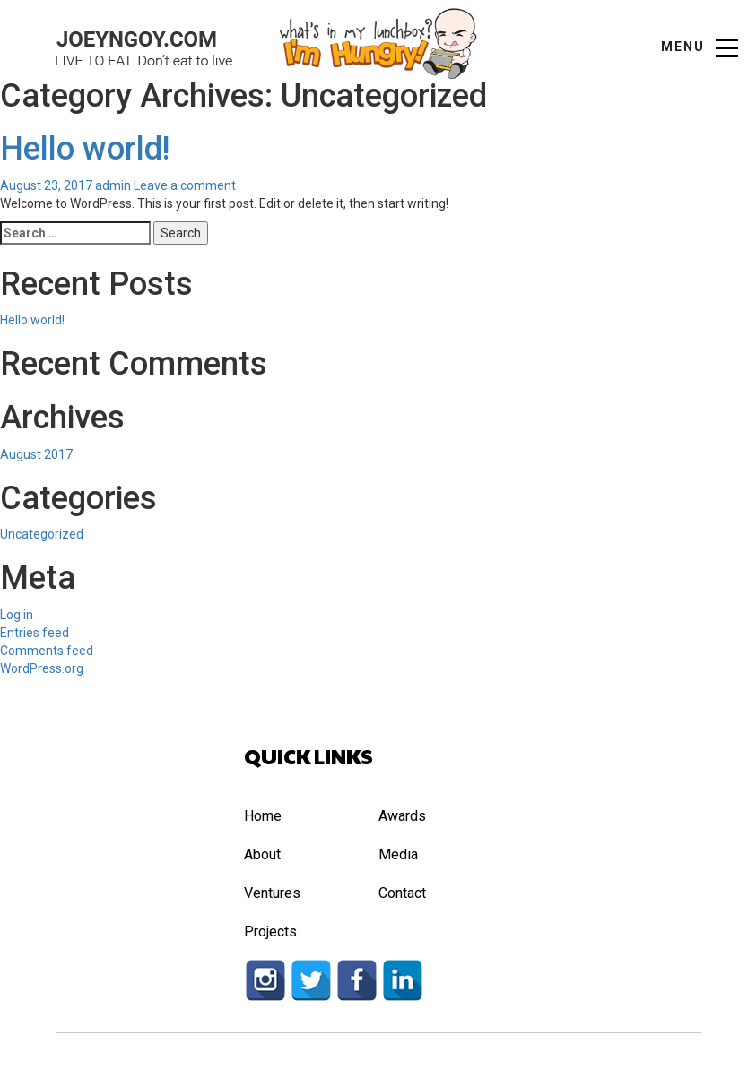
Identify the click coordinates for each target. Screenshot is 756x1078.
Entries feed (34, 632)
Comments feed (46, 650)
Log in (16, 615)
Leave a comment (185, 185)
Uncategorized (41, 534)
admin (113, 185)
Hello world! (84, 149)
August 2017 (36, 454)
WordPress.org (41, 668)
